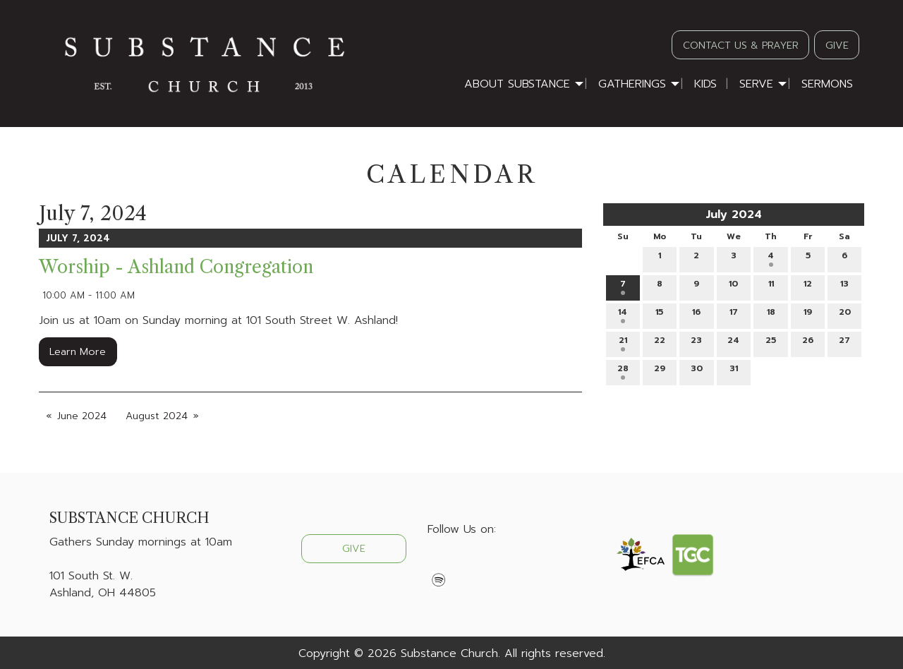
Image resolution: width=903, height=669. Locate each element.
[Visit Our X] (461, 562)
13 (844, 286)
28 (623, 371)
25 (770, 342)
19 (808, 314)
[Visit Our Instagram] (484, 562)
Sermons (827, 84)
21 (623, 342)
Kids (705, 84)
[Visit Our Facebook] (439, 562)
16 (696, 314)
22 (659, 342)
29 (659, 371)
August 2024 (157, 416)
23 (696, 342)
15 (659, 314)
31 (733, 371)
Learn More (77, 351)
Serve (756, 84)
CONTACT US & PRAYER (741, 45)
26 (807, 342)
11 (771, 286)
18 (771, 314)
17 (733, 314)
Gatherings (632, 84)
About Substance (517, 84)
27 (844, 342)
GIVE (837, 45)
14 (622, 314)
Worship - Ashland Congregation (176, 267)
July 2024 (733, 214)
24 (733, 342)
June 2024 (82, 416)
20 (845, 314)
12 (808, 286)
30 (697, 371)
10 (733, 286)
